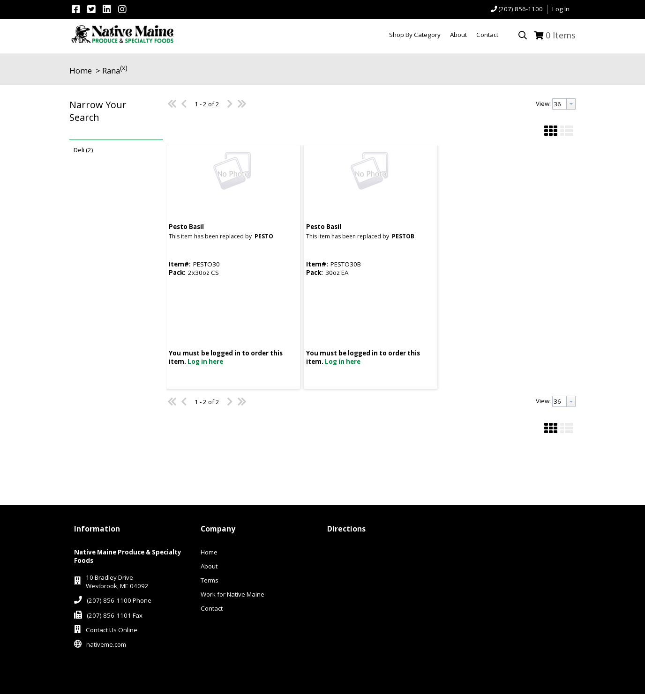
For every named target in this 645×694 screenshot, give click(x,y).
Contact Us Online (111, 630)
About (209, 566)
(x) (124, 67)
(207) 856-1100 (520, 9)
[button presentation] (571, 104)
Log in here (205, 361)
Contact (212, 608)
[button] (113, 117)
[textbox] (559, 104)
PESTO (264, 236)
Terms (209, 580)
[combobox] (564, 104)
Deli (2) (83, 150)
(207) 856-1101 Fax (114, 615)
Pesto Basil (186, 226)
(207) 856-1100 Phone (119, 600)
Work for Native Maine (232, 594)
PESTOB (403, 236)
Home (80, 70)
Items (561, 35)
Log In (561, 9)
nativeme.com (106, 644)
